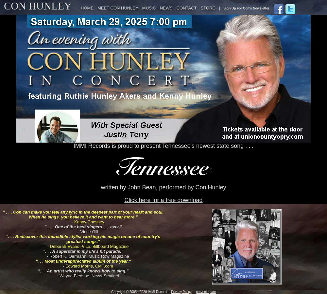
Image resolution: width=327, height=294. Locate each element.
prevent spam (206, 292)
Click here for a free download (163, 200)
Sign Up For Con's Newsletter (246, 8)
